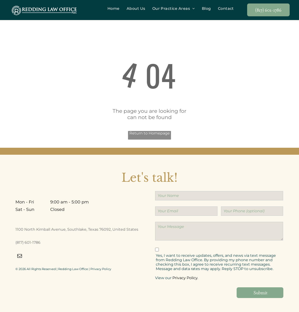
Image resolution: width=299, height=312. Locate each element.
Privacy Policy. (185, 278)
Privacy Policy (100, 269)
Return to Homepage (149, 133)
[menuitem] (113, 8)
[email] (19, 256)
